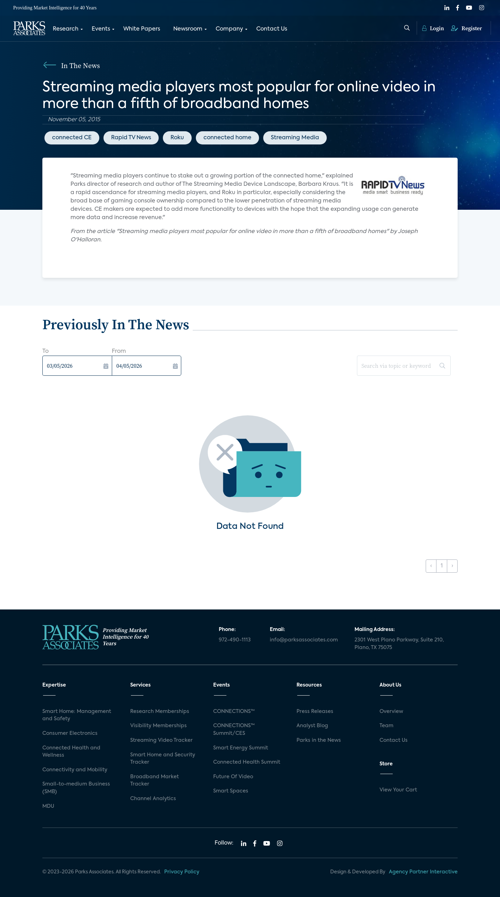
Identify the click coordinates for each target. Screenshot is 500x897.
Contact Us (271, 29)
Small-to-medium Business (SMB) (76, 788)
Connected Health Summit (246, 762)
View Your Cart (398, 790)
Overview (391, 711)
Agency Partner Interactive (423, 872)
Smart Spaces (230, 791)
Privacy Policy (181, 872)
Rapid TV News (131, 138)
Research (65, 29)
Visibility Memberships (158, 725)
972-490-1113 (235, 640)
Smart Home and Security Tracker (162, 759)
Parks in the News (319, 740)
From (119, 351)
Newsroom (187, 29)
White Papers (141, 29)
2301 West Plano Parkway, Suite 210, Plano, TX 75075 (399, 644)
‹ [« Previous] (431, 566)
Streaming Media (295, 138)
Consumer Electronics (70, 733)
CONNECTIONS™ (234, 711)
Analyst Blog (312, 725)
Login (433, 28)
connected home (227, 138)
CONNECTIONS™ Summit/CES (234, 729)
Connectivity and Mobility (74, 769)
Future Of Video (233, 776)
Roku (177, 138)
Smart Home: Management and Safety (76, 715)
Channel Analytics (153, 798)
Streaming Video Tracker (161, 740)
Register (466, 28)
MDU (48, 806)
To (45, 351)
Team (386, 725)
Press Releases (315, 711)
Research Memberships (159, 711)
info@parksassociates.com (304, 640)
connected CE (72, 138)
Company (229, 29)
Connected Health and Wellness (71, 752)
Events (101, 29)
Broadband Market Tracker (154, 780)
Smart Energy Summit (240, 748)
